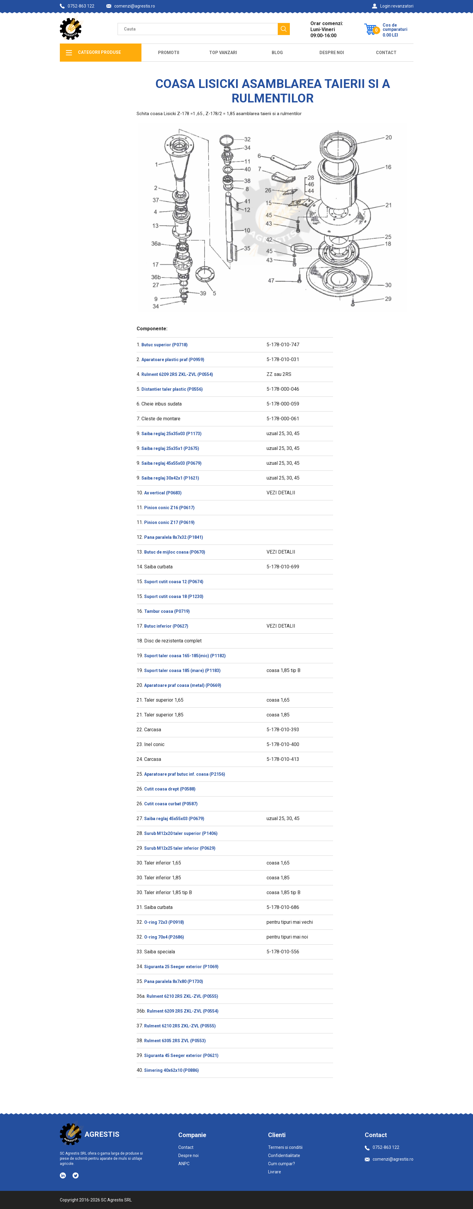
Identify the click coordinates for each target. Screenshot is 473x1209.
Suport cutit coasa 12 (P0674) (173, 581)
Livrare (274, 1171)
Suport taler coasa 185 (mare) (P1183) (182, 670)
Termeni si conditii (285, 1147)
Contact (386, 52)
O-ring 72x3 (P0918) (164, 922)
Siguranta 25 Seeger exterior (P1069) (181, 966)
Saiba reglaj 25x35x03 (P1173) (171, 433)
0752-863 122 (77, 6)
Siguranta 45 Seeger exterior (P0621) (181, 1055)
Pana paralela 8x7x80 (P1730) (173, 981)
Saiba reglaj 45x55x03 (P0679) (171, 463)
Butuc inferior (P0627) (166, 626)
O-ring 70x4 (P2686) (164, 937)
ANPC (184, 1163)
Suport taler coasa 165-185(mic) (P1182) (185, 655)
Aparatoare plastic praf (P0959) (172, 359)
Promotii (168, 52)
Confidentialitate (284, 1155)
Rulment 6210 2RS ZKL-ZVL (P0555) (182, 996)
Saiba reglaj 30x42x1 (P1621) (170, 478)
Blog (277, 52)
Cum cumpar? (281, 1163)
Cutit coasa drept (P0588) (170, 789)
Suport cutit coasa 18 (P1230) (173, 596)
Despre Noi (331, 52)
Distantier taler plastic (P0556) (172, 389)
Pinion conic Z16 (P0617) (169, 507)
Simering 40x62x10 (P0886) (171, 1070)
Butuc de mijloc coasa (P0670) (174, 552)
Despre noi (188, 1155)
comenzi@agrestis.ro (130, 6)
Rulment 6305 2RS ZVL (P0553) (175, 1040)
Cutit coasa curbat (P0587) (171, 803)
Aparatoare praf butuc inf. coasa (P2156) (184, 774)
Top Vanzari (223, 52)
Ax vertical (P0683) (163, 492)
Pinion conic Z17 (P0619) (169, 522)
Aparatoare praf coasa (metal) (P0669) (182, 685)
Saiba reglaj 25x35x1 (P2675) (170, 448)
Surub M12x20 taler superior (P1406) (181, 833)
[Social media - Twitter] (76, 1175)
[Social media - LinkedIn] (63, 1175)
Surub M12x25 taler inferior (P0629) (179, 848)
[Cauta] (284, 29)
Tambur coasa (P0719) (167, 611)
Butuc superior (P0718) (164, 344)
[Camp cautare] (198, 29)
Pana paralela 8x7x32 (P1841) (173, 537)
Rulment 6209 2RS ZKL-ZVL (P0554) (177, 374)
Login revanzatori (392, 6)
